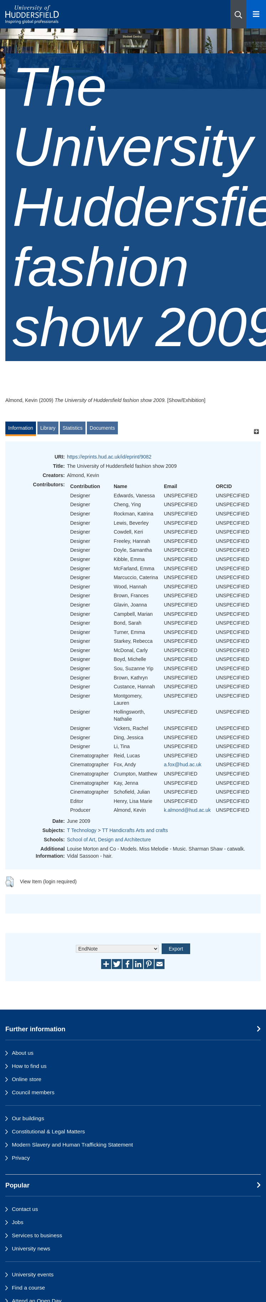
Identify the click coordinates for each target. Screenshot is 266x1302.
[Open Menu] (256, 14)
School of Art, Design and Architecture (109, 839)
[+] (256, 431)
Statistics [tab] (73, 428)
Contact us (25, 1209)
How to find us (29, 1066)
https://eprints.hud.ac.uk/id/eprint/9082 (109, 457)
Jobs (18, 1222)
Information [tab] (20, 428)
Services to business (37, 1235)
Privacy (21, 1158)
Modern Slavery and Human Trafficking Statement (72, 1145)
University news (31, 1248)
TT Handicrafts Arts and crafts (135, 830)
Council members (33, 1092)
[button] (238, 14)
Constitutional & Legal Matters (48, 1131)
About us (22, 1053)
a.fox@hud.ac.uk (182, 764)
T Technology (82, 830)
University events (32, 1274)
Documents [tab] (102, 428)
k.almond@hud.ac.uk (187, 810)
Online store (26, 1079)
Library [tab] (48, 428)
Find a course (28, 1288)
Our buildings (28, 1118)
